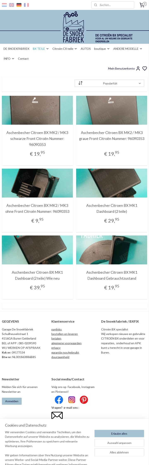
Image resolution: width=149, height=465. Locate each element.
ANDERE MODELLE (128, 48)
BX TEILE (41, 48)
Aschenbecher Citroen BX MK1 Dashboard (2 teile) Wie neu (37, 275)
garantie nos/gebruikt (65, 352)
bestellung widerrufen (98, 457)
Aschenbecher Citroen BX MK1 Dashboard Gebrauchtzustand (111, 275)
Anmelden (11, 401)
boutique (102, 48)
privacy (55, 347)
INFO (9, 58)
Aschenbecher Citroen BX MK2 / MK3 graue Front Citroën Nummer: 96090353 (111, 135)
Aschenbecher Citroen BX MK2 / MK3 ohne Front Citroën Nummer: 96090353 (37, 208)
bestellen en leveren (64, 334)
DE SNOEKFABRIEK (17, 48)
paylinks (56, 329)
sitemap (76, 457)
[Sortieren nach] (109, 83)
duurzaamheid (60, 357)
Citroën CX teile (64, 48)
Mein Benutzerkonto (124, 68)
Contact (23, 58)
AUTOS (86, 48)
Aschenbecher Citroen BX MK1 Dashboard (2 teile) (111, 208)
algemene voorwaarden (66, 343)
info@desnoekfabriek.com (69, 423)
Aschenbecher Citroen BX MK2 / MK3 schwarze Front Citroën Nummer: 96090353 (37, 138)
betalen (56, 338)
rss (83, 457)
